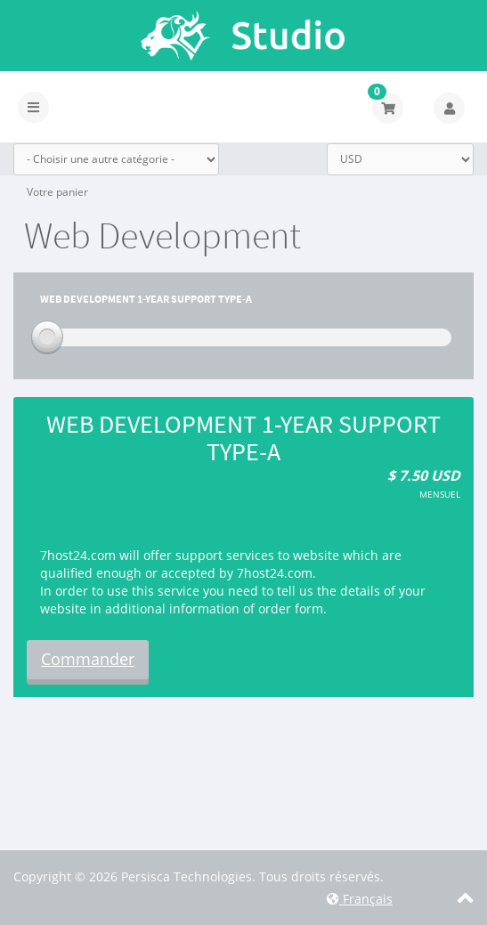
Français (360, 898)
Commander (87, 658)
